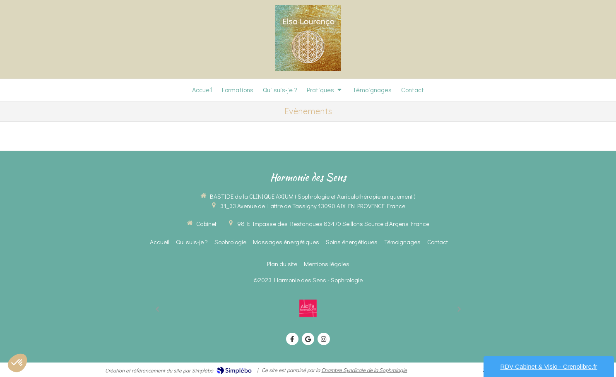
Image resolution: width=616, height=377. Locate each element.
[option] (308, 308)
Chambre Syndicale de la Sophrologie (364, 369)
